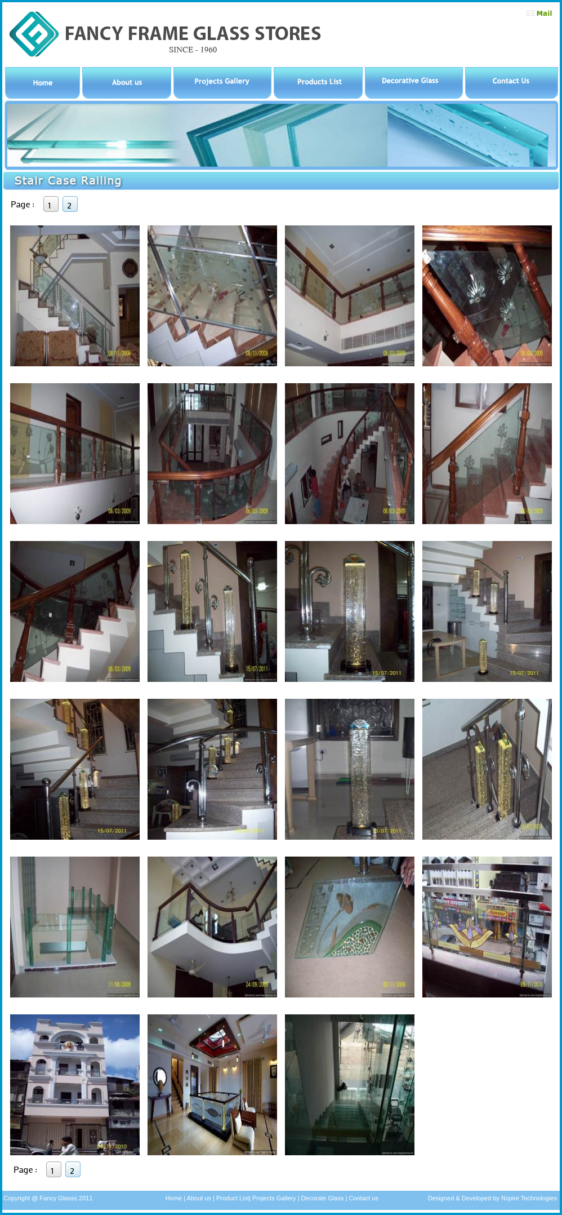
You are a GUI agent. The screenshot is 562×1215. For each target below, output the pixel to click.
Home (174, 1198)
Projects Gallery (274, 1198)
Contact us (363, 1198)
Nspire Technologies (528, 1198)
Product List (232, 1198)
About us (198, 1198)
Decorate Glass (323, 1198)
